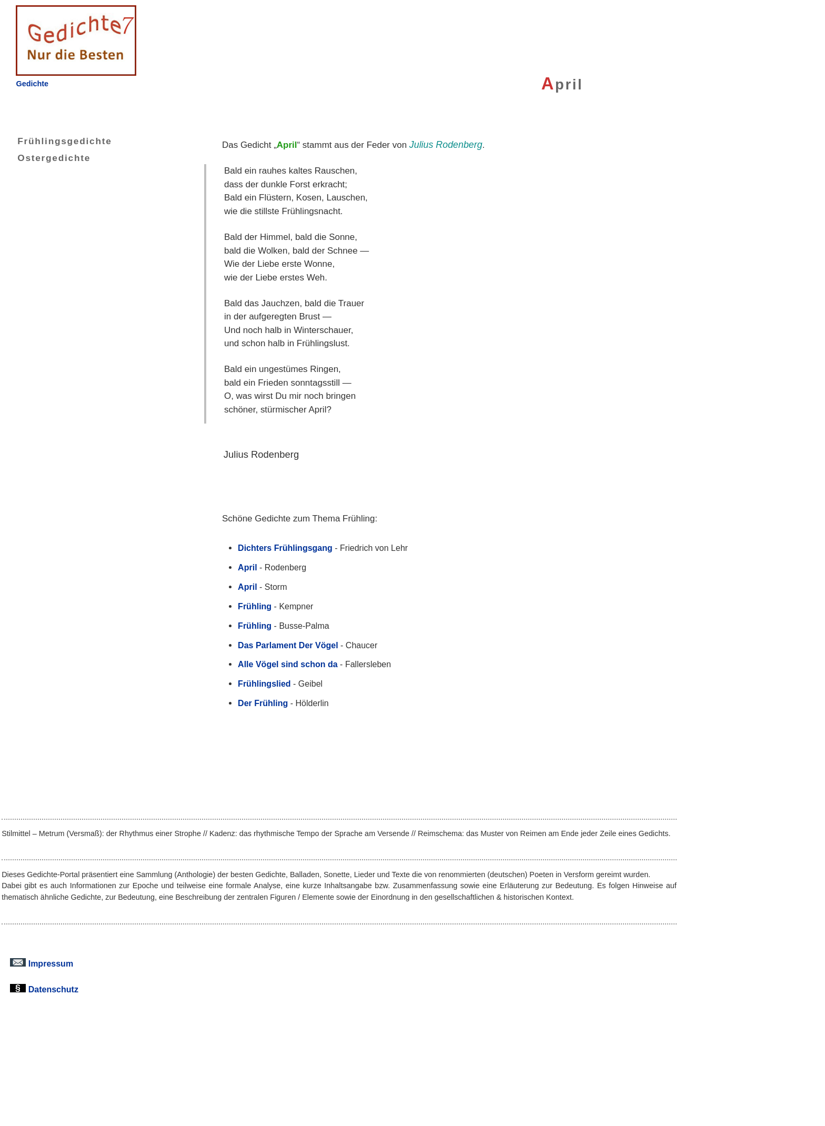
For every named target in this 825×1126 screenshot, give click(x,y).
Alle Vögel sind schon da (288, 664)
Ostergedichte (46, 158)
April (247, 567)
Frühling (254, 606)
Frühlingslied (264, 683)
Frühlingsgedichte (57, 141)
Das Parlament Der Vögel (288, 645)
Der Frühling (263, 703)
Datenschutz (44, 989)
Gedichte (32, 83)
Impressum (41, 963)
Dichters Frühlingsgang (285, 547)
